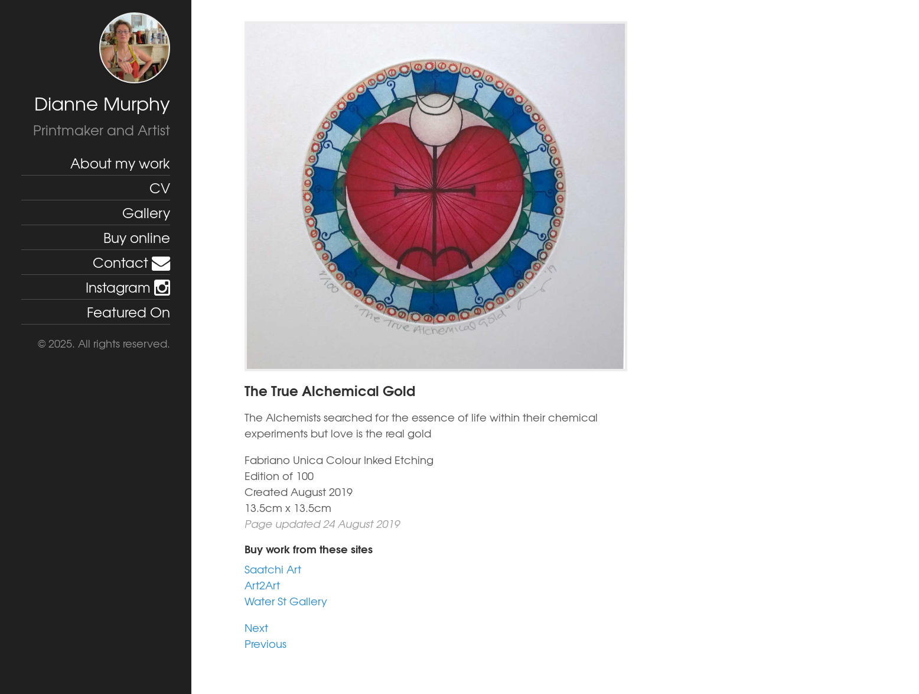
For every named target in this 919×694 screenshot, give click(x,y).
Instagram (128, 287)
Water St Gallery (286, 601)
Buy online (136, 237)
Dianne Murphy (102, 103)
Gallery (146, 212)
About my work (120, 163)
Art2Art (262, 585)
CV (159, 187)
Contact (131, 262)
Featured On (128, 311)
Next (256, 627)
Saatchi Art (273, 569)
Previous (265, 643)
